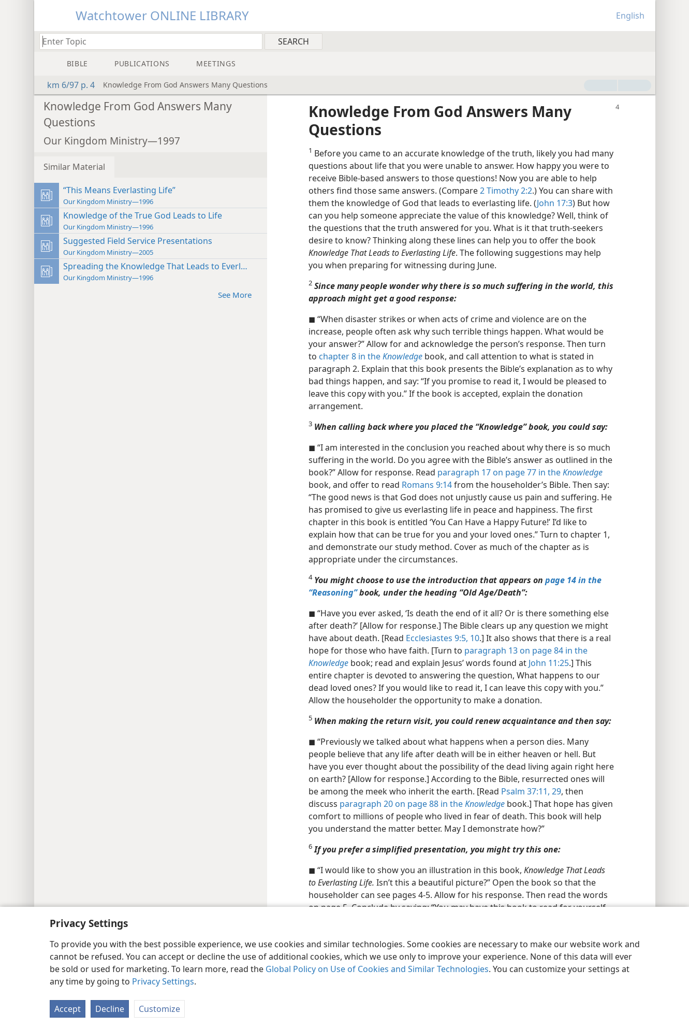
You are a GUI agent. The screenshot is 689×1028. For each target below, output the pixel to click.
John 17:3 (555, 203)
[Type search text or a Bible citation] (146, 41)
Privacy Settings (163, 981)
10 (473, 638)
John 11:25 (549, 663)
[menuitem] (644, 41)
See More (240, 294)
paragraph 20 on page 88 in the (422, 803)
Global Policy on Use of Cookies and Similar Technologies (377, 969)
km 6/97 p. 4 (66, 85)
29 (555, 791)
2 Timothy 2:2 (506, 190)
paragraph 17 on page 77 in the (520, 472)
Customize (159, 1009)
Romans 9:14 (427, 484)
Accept (67, 1009)
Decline (109, 1009)
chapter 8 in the (370, 356)
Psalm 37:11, (525, 791)
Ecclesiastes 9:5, (437, 638)
